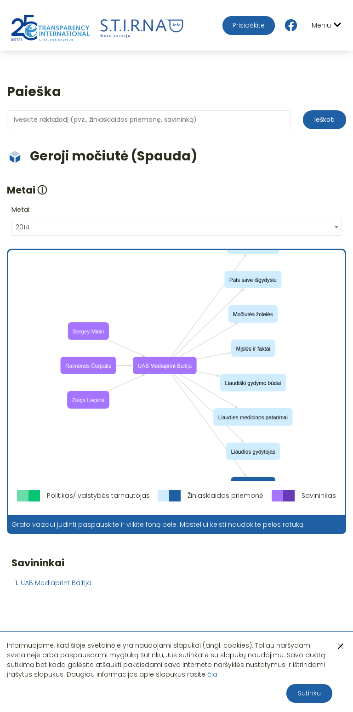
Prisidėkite (249, 25)
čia (212, 674)
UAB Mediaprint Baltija (56, 582)
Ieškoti (324, 119)
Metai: (21, 209)
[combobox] (176, 227)
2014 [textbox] (22, 227)
